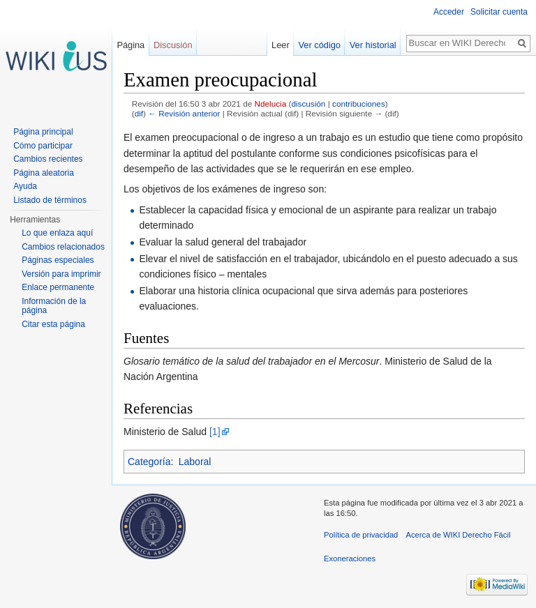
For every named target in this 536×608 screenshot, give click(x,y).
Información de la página (54, 306)
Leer (280, 45)
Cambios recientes (47, 159)
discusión (308, 103)
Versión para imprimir (61, 274)
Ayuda (25, 186)
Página (130, 45)
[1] (215, 431)
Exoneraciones (349, 558)
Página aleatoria (43, 173)
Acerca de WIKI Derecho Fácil (458, 535)
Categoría (149, 461)
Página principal (43, 132)
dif (139, 113)
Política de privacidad (361, 535)
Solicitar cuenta (499, 12)
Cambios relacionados (63, 247)
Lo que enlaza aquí (57, 233)
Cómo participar (43, 146)
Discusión (173, 45)
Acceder (448, 12)
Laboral (195, 461)
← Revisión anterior (184, 113)
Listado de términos (50, 200)
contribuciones (358, 103)
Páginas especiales (58, 260)
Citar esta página (53, 324)
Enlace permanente (58, 287)
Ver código (320, 45)
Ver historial (373, 45)
